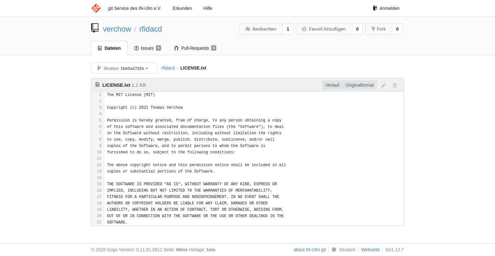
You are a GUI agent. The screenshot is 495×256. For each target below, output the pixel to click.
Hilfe (207, 8)
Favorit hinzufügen (324, 29)
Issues (147, 48)
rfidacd (150, 29)
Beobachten (260, 29)
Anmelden (386, 8)
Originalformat (360, 85)
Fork (379, 29)
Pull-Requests (195, 48)
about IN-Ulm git (309, 249)
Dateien (109, 48)
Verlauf (332, 85)
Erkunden (182, 8)
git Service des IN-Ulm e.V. (134, 8)
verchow (117, 29)
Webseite (370, 249)
